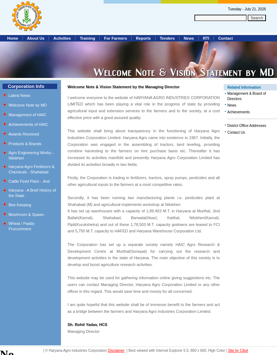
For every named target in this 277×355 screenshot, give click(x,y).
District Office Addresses (246, 126)
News (231, 105)
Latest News (19, 95)
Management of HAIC (27, 115)
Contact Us (236, 132)
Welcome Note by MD (28, 105)
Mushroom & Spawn (26, 214)
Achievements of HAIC (28, 124)
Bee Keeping (20, 205)
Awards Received (24, 134)
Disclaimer (116, 350)
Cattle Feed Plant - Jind (29, 181)
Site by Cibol (238, 350)
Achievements (238, 112)
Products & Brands (25, 144)
